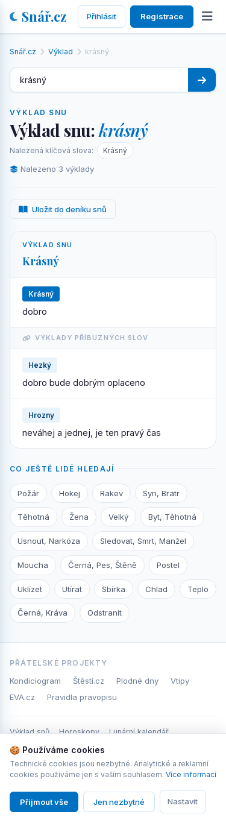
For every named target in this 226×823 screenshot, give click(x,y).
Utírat (72, 589)
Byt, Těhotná (172, 517)
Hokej (69, 493)
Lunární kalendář (139, 731)
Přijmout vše (44, 802)
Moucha (32, 565)
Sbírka (113, 589)
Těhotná (33, 517)
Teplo (198, 589)
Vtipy (180, 681)
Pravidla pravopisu (82, 697)
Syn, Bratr (161, 493)
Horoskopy (79, 731)
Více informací (191, 774)
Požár (28, 493)
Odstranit (104, 612)
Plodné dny (137, 681)
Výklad (60, 51)
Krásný (115, 150)
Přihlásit (101, 16)
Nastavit (183, 801)
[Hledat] (202, 80)
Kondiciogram (35, 681)
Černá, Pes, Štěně (102, 565)
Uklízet (29, 589)
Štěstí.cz (88, 681)
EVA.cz (22, 697)
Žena (79, 517)
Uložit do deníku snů (63, 209)
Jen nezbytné (119, 802)
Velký (118, 517)
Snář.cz (38, 16)
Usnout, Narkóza (48, 541)
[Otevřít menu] (207, 16)
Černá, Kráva (42, 612)
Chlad (156, 589)
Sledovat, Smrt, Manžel (143, 541)
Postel (168, 565)
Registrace (161, 16)
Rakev (111, 493)
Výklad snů (29, 731)
